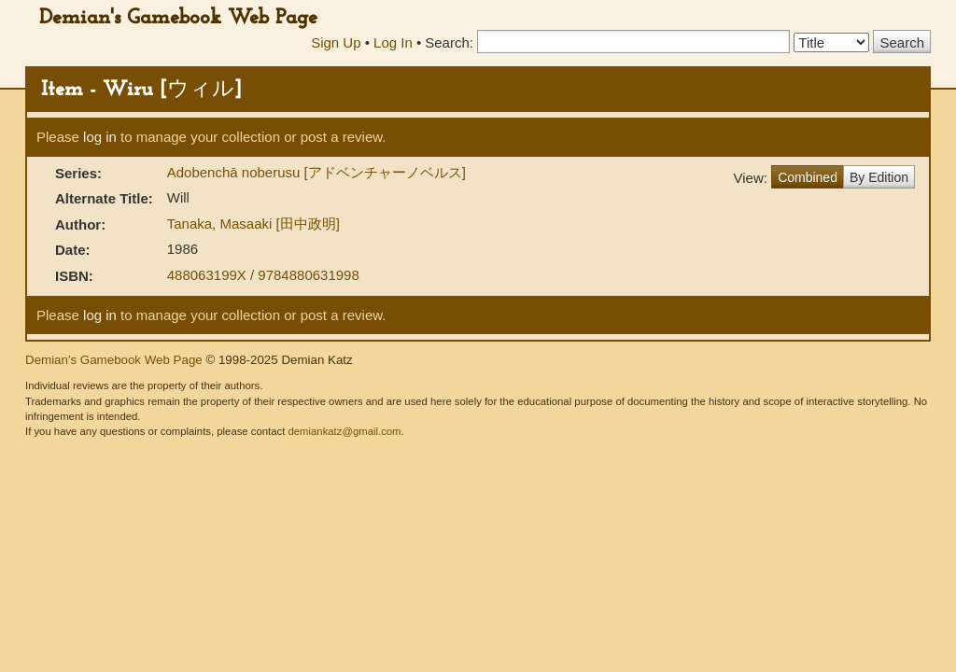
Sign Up (335, 42)
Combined (807, 177)
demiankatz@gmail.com (344, 431)
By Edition (879, 177)
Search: (449, 42)
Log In (393, 42)
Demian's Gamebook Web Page (178, 18)
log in (100, 137)
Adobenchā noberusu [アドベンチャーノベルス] (316, 172)
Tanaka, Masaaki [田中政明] (253, 223)
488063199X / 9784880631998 (263, 275)
